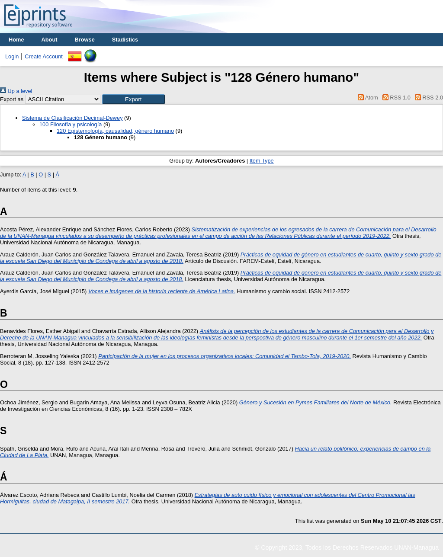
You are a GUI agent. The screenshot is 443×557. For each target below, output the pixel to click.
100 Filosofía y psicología (70, 124)
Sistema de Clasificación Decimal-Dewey (72, 118)
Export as (11, 99)
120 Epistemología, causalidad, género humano (115, 131)
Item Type (262, 160)
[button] (133, 99)
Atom (366, 97)
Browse (85, 39)
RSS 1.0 (395, 97)
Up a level (16, 91)
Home (16, 39)
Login (12, 56)
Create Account (44, 56)
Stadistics (125, 39)
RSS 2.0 (427, 97)
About (50, 39)
